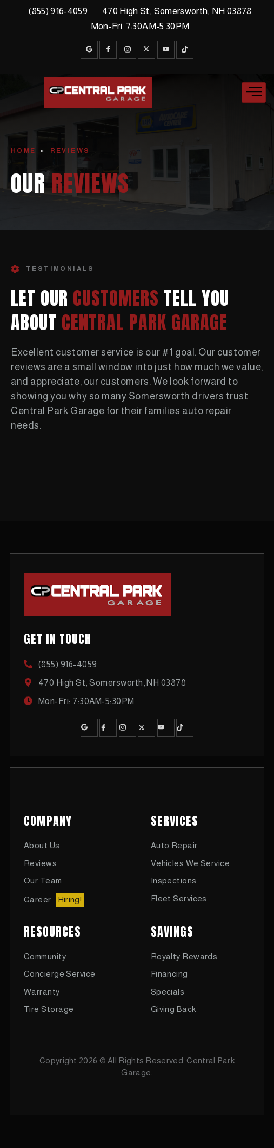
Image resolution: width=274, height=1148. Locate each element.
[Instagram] (127, 50)
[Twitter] (146, 50)
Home (23, 150)
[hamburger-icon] (254, 92)
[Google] (89, 50)
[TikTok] (184, 50)
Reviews (70, 150)
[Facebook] (108, 50)
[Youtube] (166, 50)
